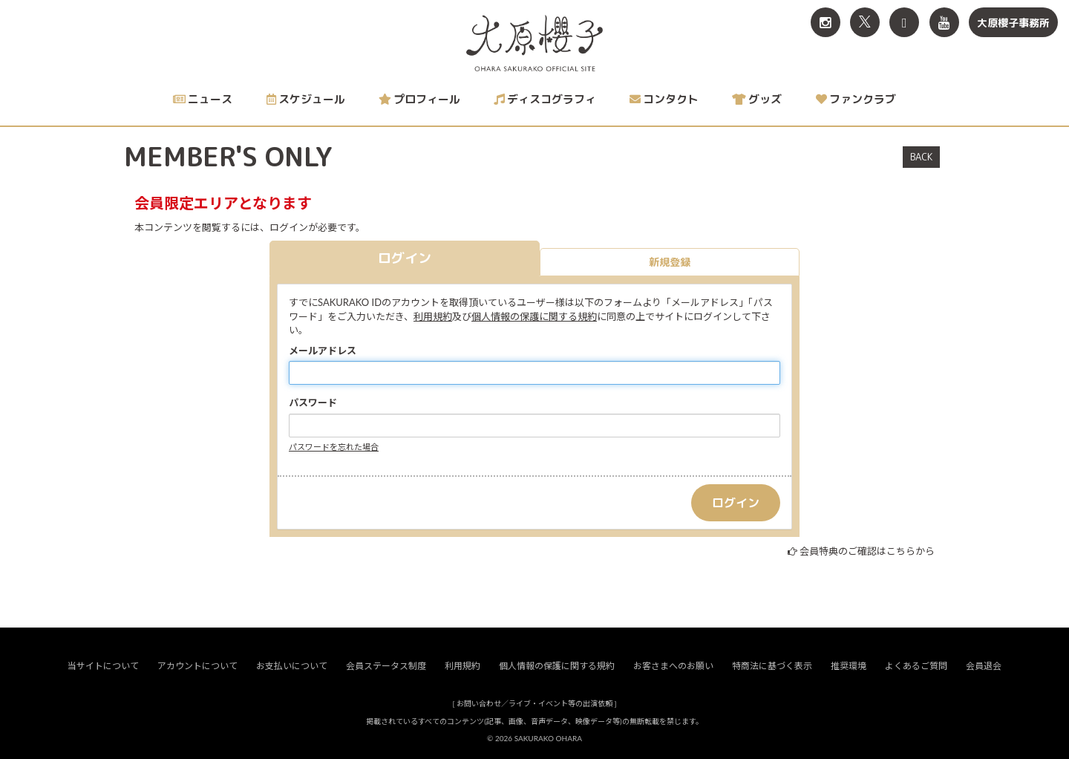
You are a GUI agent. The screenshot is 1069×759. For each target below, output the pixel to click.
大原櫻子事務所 (1013, 23)
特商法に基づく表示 (772, 665)
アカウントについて (197, 665)
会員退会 (983, 665)
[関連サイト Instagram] (825, 22)
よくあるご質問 (916, 665)
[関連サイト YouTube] (944, 22)
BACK (921, 156)
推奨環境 (848, 665)
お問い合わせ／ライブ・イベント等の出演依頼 (534, 703)
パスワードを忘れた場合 (334, 447)
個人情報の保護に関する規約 (534, 316)
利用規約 (432, 316)
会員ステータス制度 (386, 665)
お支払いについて (291, 665)
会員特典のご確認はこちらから (867, 551)
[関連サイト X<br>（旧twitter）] (865, 22)
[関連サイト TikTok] (904, 22)
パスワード (313, 402)
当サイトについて (103, 665)
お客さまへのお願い (673, 665)
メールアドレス (322, 350)
